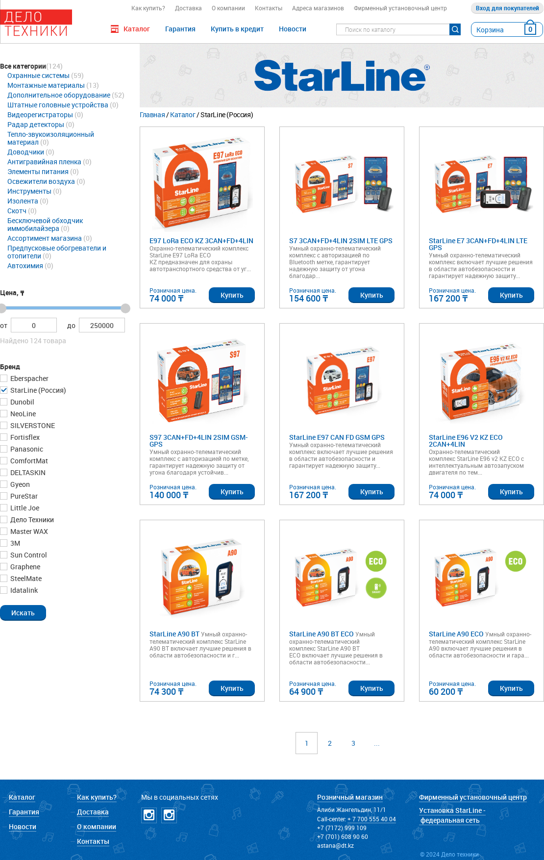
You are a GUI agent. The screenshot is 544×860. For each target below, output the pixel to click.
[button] (23, 612)
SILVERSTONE (32, 425)
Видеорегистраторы (40, 114)
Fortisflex (24, 437)
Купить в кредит (237, 28)
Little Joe (24, 507)
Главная (152, 114)
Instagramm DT (149, 815)
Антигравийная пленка (44, 161)
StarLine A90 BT (174, 634)
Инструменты (29, 191)
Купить (232, 295)
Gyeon (19, 484)
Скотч (16, 210)
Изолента (22, 200)
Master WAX (28, 531)
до (71, 325)
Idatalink (23, 590)
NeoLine (22, 413)
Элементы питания (38, 171)
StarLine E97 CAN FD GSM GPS (337, 437)
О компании (228, 8)
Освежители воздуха (41, 181)
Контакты (268, 8)
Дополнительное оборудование (58, 95)
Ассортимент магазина (44, 238)
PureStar (23, 496)
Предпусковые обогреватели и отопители (56, 251)
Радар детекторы (35, 124)
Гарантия (180, 28)
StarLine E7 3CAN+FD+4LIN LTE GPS (478, 244)
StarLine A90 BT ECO (321, 634)
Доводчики (25, 151)
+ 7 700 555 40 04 (371, 819)
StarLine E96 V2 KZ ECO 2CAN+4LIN (466, 441)
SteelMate (25, 578)
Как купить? (148, 8)
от (3, 325)
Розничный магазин (350, 797)
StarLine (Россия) (37, 390)
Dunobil (21, 401)
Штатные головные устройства (57, 104)
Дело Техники (31, 519)
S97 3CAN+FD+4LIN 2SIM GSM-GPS (198, 441)
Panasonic (26, 449)
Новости (292, 28)
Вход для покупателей (507, 8)
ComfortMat (28, 460)
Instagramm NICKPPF (169, 815)
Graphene (24, 566)
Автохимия (25, 265)
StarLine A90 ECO (456, 634)
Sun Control (28, 554)
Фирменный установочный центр (400, 8)
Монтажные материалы (46, 85)
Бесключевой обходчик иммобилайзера (45, 224)
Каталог (182, 114)
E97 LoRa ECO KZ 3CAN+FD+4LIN (201, 241)
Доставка (188, 8)
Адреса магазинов (318, 8)
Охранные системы (38, 75)
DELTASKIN (27, 472)
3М (14, 543)
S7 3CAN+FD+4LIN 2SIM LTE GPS (341, 241)
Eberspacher (29, 378)
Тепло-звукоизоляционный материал (50, 138)
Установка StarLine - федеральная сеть (452, 815)
